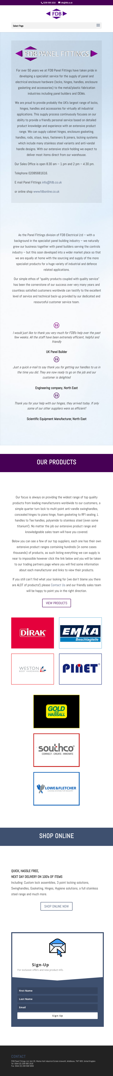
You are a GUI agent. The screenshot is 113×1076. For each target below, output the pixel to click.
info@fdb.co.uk (52, 182)
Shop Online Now (56, 906)
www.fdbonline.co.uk (46, 191)
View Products (56, 603)
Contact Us (58, 585)
